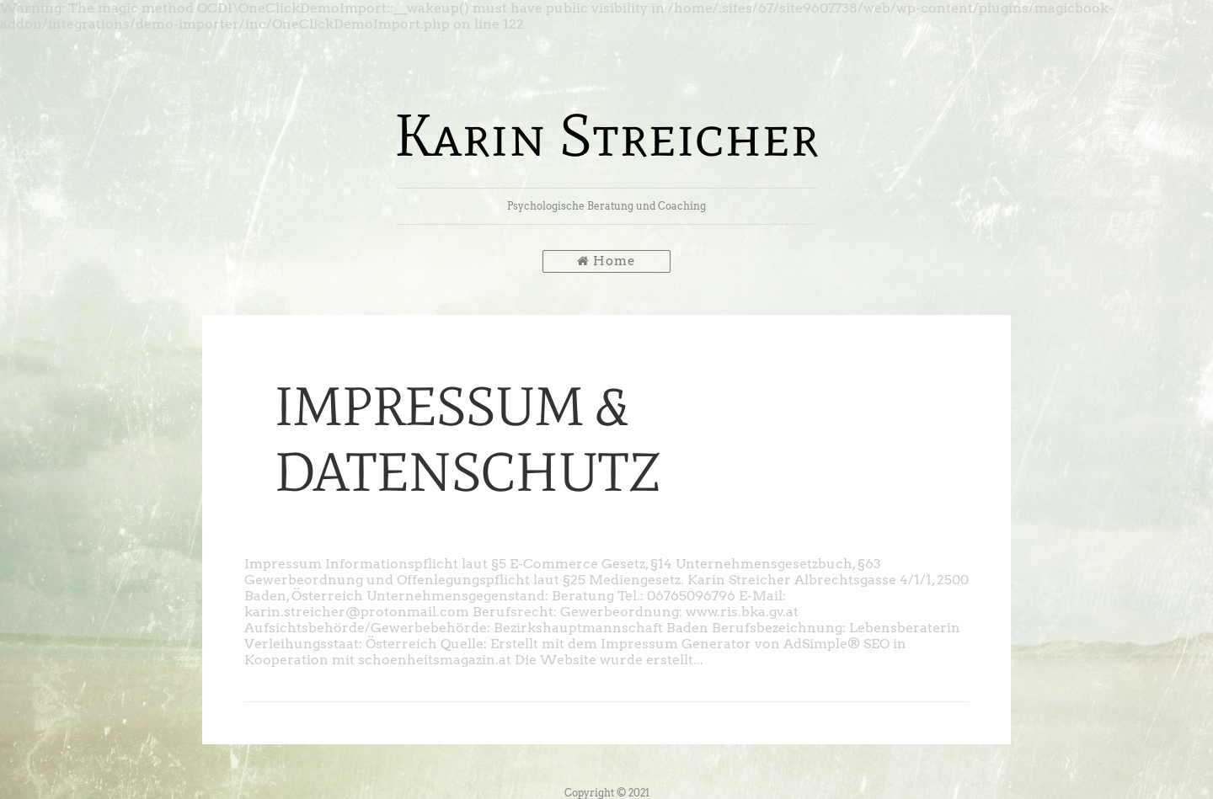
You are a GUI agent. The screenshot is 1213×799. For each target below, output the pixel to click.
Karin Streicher (606, 135)
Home (606, 261)
